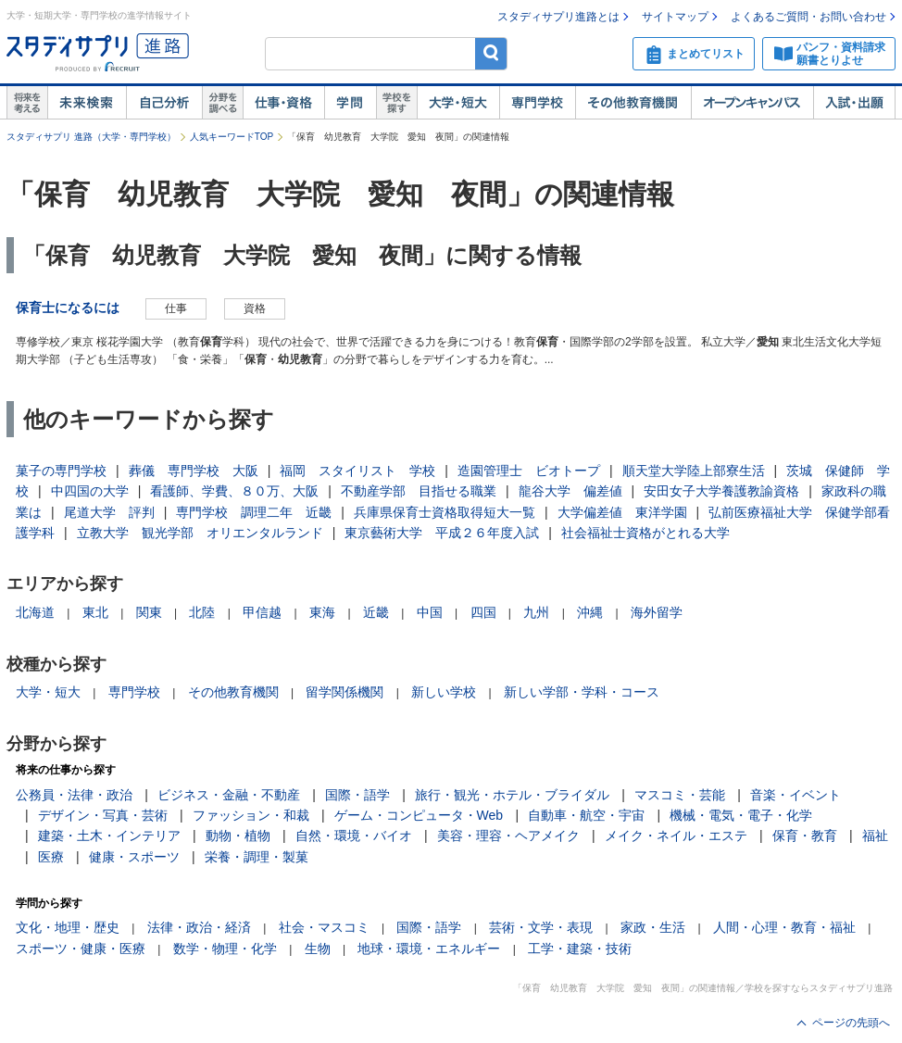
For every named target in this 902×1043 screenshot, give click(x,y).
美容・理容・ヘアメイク (508, 835)
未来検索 (86, 102)
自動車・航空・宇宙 (586, 815)
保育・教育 (804, 835)
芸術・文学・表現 (541, 927)
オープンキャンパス (752, 102)
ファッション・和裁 (251, 815)
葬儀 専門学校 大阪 (193, 470)
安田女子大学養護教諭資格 (721, 491)
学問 (350, 102)
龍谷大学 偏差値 (570, 491)
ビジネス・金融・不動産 (228, 794)
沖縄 (590, 612)
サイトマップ (675, 16)
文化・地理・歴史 (67, 927)
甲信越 (262, 612)
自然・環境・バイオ (353, 835)
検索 (491, 53)
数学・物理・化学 (225, 948)
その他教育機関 (633, 102)
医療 (51, 856)
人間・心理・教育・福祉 (784, 927)
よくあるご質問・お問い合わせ (808, 16)
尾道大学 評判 (109, 512)
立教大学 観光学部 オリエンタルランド (200, 532)
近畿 (376, 612)
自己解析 (164, 102)
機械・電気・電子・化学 (741, 815)
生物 (318, 948)
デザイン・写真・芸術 (103, 815)
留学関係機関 (344, 692)
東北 (95, 612)
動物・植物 (238, 835)
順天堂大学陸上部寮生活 (693, 470)
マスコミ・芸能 (679, 794)
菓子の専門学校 (61, 470)
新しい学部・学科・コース (581, 692)
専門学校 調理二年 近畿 (254, 512)
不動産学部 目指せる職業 (418, 491)
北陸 (202, 612)
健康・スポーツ (134, 856)
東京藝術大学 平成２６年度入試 (442, 532)
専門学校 (537, 102)
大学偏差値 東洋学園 (622, 512)
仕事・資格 (283, 102)
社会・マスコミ (324, 927)
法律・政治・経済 (199, 927)
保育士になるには (67, 307)
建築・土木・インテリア (109, 835)
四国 (483, 612)
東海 (322, 612)
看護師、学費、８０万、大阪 (234, 491)
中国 (430, 612)
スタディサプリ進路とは (558, 16)
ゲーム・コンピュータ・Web (419, 815)
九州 (536, 612)
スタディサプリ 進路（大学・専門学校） (91, 137)
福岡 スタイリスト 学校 (357, 470)
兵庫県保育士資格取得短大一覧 (444, 512)
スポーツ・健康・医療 (80, 948)
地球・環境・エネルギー (428, 948)
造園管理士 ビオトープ (528, 470)
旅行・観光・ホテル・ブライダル (512, 794)
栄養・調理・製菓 (256, 856)
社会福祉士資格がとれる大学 (645, 532)
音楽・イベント (795, 794)
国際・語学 (357, 794)
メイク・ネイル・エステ (676, 835)
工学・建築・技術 (580, 948)
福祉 (875, 835)
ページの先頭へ (851, 1022)
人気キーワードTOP (231, 137)
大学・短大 (458, 102)
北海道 (35, 612)
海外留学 (657, 612)
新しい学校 (443, 692)
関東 (149, 612)
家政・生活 (652, 927)
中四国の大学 (90, 491)
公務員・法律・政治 (74, 794)
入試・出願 (854, 102)
